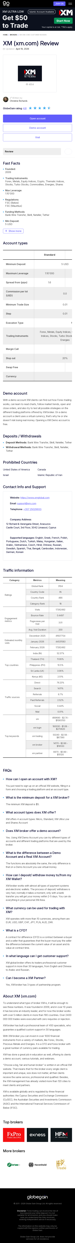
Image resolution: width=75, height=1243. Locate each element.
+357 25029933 (32, 509)
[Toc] (68, 151)
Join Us (59, 3)
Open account (37, 118)
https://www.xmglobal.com (35, 497)
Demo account (37, 127)
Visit (37, 137)
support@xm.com (26, 503)
